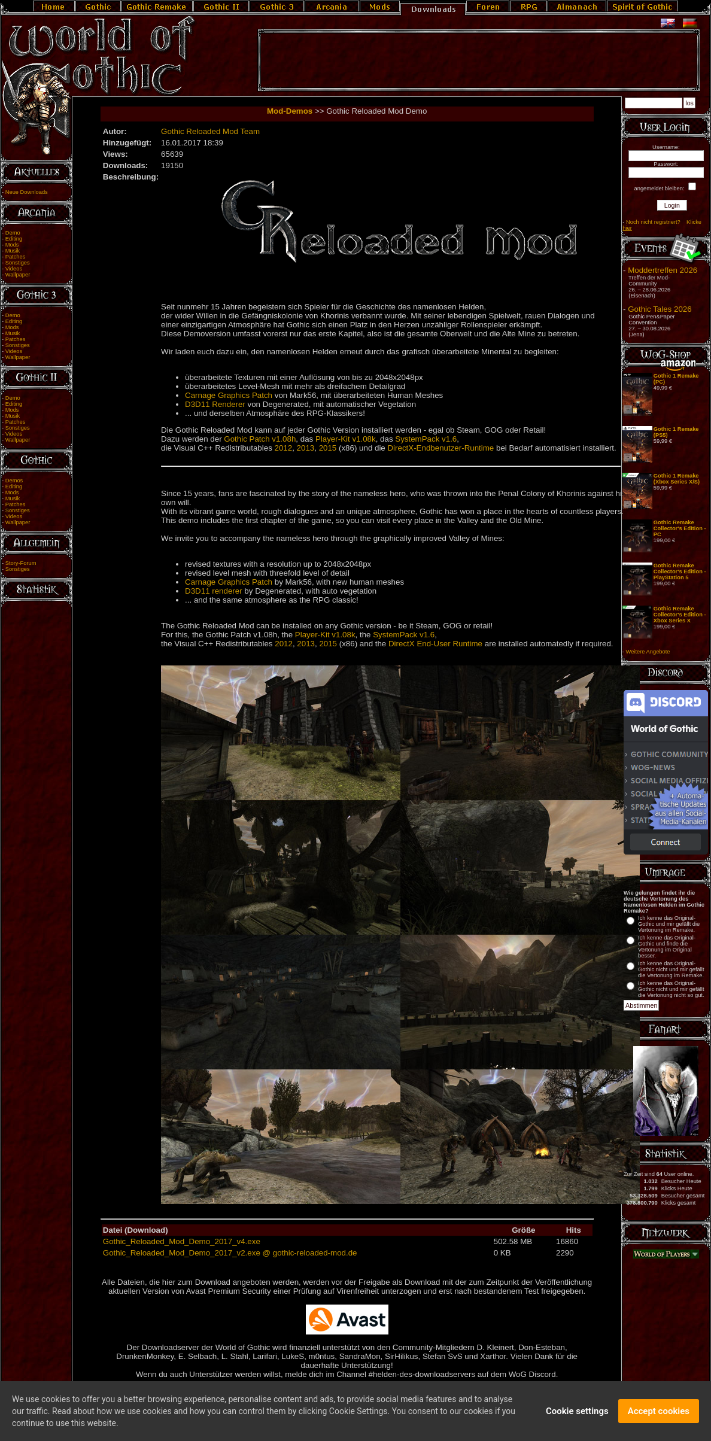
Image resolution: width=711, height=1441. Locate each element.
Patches (15, 257)
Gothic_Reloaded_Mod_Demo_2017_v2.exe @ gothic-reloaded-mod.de (230, 1252)
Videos (13, 269)
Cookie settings (577, 1420)
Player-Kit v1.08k (345, 438)
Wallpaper (18, 275)
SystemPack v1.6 (426, 438)
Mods (12, 245)
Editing (14, 239)
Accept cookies (658, 1420)
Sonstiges (17, 263)
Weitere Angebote (648, 652)
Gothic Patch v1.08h (260, 438)
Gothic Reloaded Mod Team (210, 131)
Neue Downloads (26, 192)
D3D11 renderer (213, 590)
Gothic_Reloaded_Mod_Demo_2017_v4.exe (181, 1241)
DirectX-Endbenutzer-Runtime (440, 447)
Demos (14, 481)
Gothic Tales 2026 (659, 309)
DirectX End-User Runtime (435, 643)
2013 (306, 447)
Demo (12, 233)
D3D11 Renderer (215, 404)
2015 (328, 447)
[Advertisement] (479, 60)
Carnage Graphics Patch (228, 395)
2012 (284, 447)
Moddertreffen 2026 (662, 270)
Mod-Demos (289, 111)
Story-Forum (21, 563)
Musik (12, 251)
